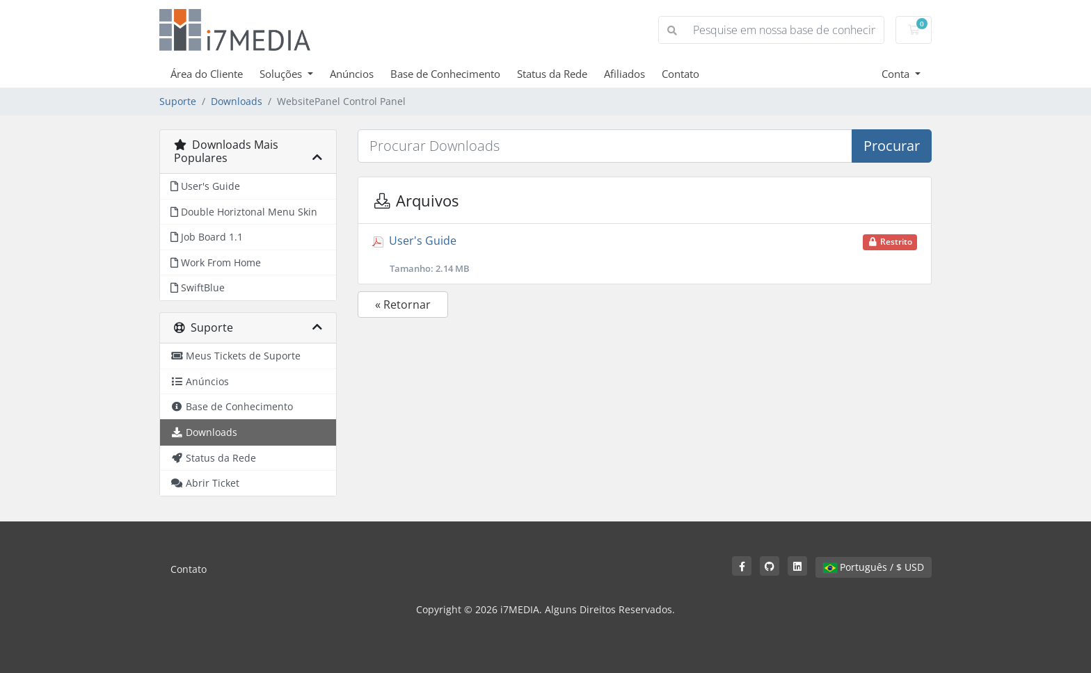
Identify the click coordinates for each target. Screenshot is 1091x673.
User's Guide (644, 253)
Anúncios (352, 74)
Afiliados (624, 74)
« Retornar (403, 304)
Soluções (282, 74)
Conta (897, 74)
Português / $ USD (873, 567)
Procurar (891, 145)
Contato (680, 74)
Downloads (236, 101)
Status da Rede (552, 74)
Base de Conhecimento (445, 74)
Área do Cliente (206, 74)
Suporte (177, 101)
